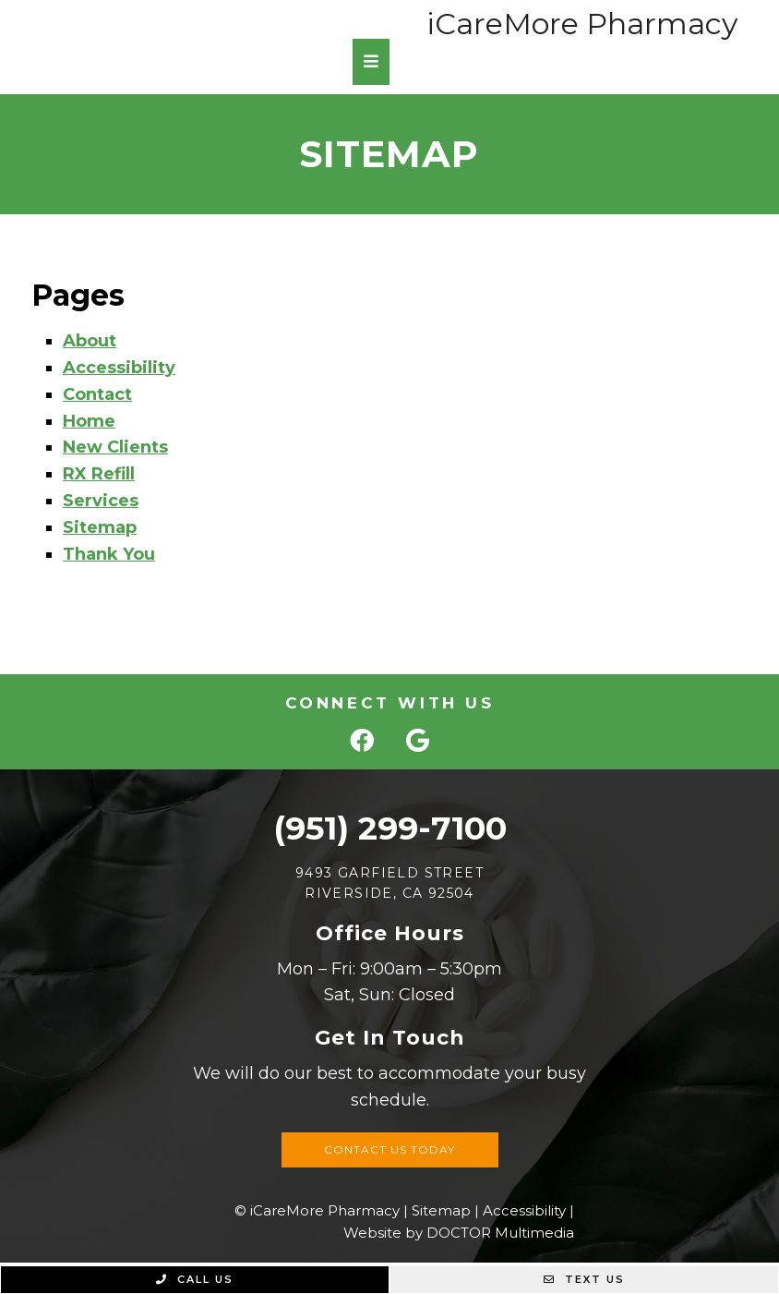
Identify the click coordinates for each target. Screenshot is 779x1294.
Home (89, 421)
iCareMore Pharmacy (581, 24)
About (89, 341)
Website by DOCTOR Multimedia (458, 1232)
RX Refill (99, 474)
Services (100, 500)
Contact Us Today (389, 1149)
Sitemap (100, 527)
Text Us (584, 1279)
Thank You (109, 554)
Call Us (195, 1279)
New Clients (115, 447)
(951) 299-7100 (390, 828)
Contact (97, 394)
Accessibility (119, 367)
